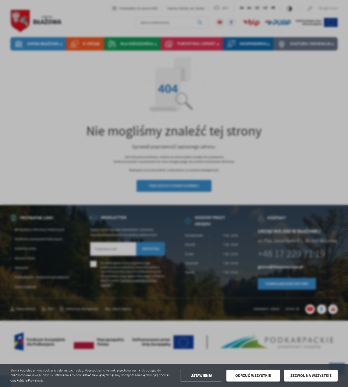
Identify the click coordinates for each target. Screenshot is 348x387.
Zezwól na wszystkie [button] (311, 375)
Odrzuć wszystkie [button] (253, 375)
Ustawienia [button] (201, 375)
